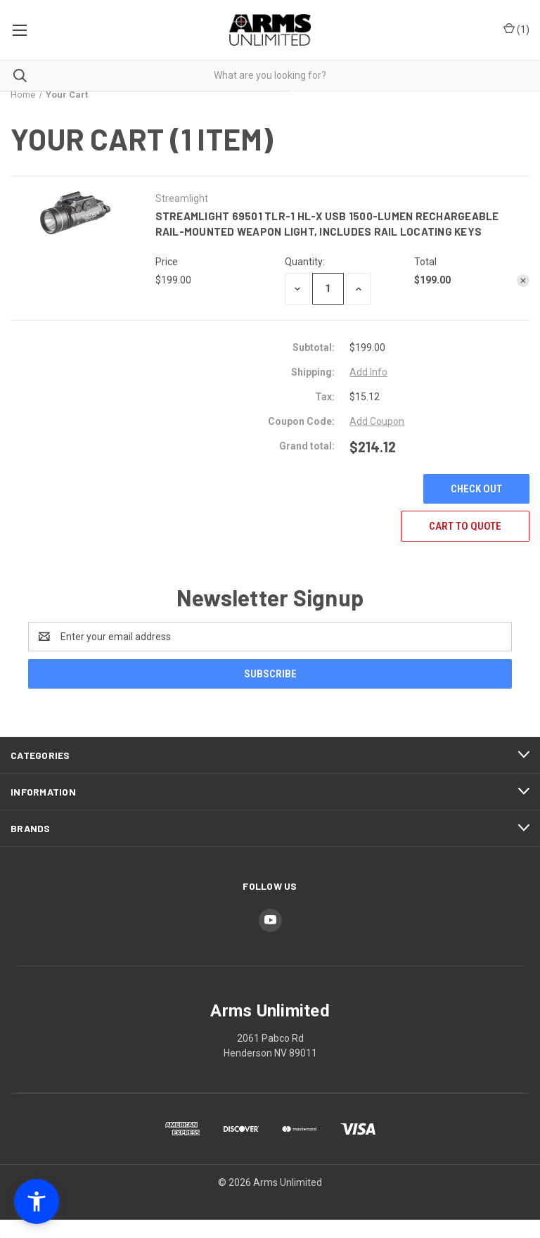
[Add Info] (368, 372)
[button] (36, 1201)
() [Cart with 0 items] (516, 30)
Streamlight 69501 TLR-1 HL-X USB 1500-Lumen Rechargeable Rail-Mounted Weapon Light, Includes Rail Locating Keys (327, 224)
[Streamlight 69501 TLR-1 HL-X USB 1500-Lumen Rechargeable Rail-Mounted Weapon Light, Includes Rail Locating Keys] (328, 289)
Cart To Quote (465, 526)
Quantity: (305, 261)
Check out (476, 489)
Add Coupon (376, 421)
